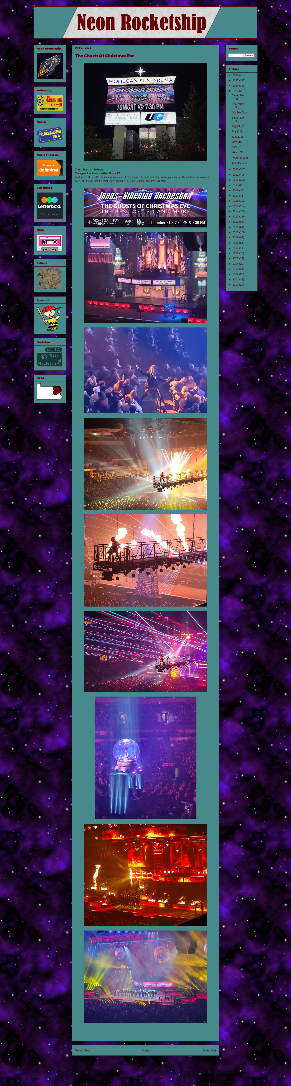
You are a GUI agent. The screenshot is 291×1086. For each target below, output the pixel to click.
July (234, 131)
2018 (235, 190)
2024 (235, 85)
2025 (235, 80)
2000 (235, 284)
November (238, 104)
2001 (235, 279)
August (236, 126)
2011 (235, 227)
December (238, 95)
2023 (235, 91)
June (235, 136)
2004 (235, 263)
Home (146, 1050)
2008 (235, 242)
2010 (235, 232)
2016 (235, 200)
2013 (235, 216)
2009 (235, 237)
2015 (235, 206)
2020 (235, 179)
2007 (235, 248)
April (235, 147)
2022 (235, 169)
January (237, 162)
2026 (235, 75)
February (237, 157)
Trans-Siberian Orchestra (90, 169)
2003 (235, 268)
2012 (235, 221)
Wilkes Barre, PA (111, 173)
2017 (235, 195)
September (238, 117)
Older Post (209, 1050)
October (237, 112)
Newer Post (82, 1050)
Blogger (152, 1078)
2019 (235, 185)
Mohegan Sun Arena (87, 173)
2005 (235, 258)
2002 (235, 274)
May (234, 141)
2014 (235, 211)
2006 (235, 253)
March (236, 152)
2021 (235, 174)
